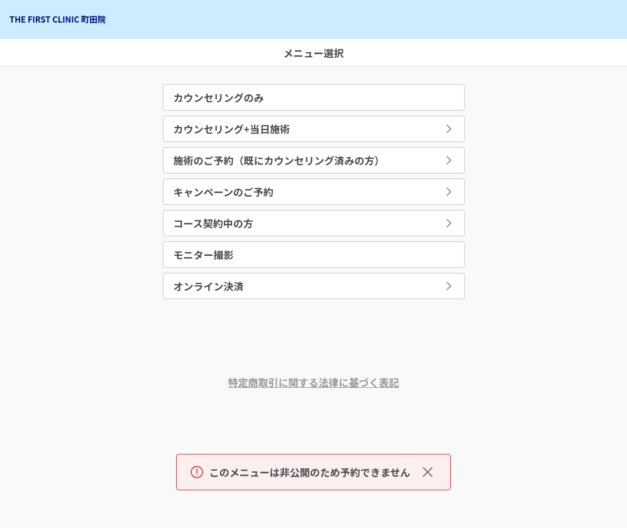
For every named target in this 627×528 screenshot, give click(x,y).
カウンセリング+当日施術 (232, 128)
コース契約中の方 (213, 223)
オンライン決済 (209, 286)
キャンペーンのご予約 (224, 191)
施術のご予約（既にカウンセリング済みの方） (279, 160)
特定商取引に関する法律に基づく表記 (313, 382)
